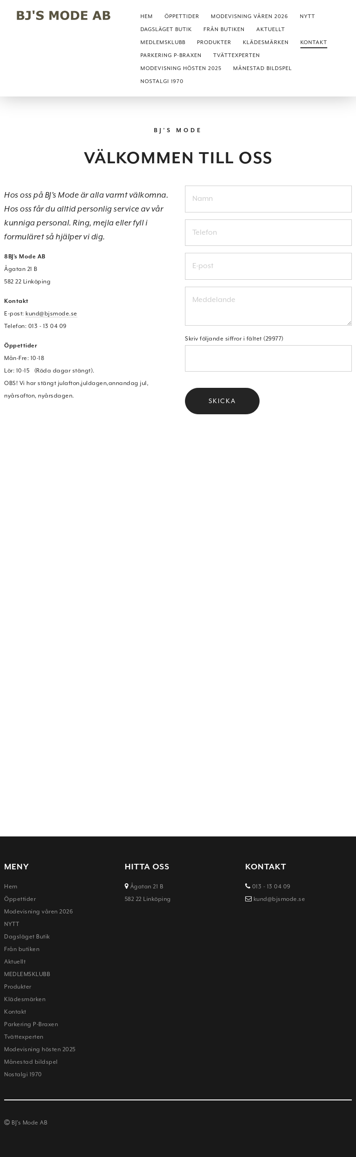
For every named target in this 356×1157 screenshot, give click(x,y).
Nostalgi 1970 (162, 81)
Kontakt (313, 42)
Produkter (214, 42)
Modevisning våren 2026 (249, 16)
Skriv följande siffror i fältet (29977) (234, 338)
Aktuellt (270, 29)
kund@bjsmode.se (51, 313)
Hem (146, 16)
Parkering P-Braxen (171, 55)
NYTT (307, 16)
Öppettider (182, 16)
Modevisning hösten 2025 (181, 68)
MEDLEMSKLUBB (162, 42)
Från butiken (224, 29)
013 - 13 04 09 (270, 886)
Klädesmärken (266, 42)
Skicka (222, 401)
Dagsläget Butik (166, 29)
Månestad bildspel (262, 68)
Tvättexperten (236, 55)
